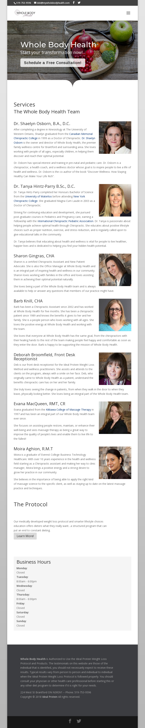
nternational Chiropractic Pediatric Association (65, 221)
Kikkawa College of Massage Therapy (68, 409)
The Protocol (30, 504)
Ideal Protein (49, 697)
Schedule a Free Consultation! (52, 63)
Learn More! (25, 536)
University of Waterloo (38, 196)
